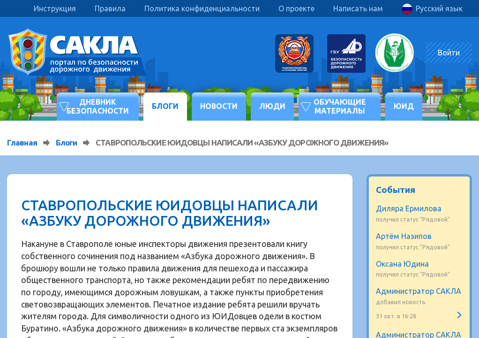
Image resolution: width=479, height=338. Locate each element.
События (395, 189)
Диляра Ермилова (409, 208)
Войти (449, 52)
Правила (110, 8)
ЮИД (404, 106)
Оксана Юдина (402, 264)
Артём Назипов (404, 236)
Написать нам (358, 8)
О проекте (296, 8)
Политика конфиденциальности (202, 8)
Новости (219, 106)
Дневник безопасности (98, 106)
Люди (272, 106)
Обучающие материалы (340, 106)
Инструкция (55, 8)
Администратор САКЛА (418, 291)
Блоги (165, 106)
